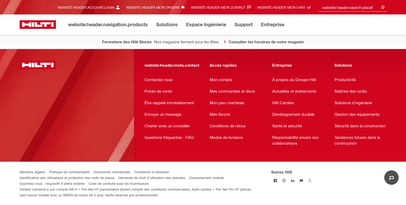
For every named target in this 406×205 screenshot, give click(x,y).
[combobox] (352, 7)
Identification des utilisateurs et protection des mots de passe (67, 178)
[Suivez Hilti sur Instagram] (284, 180)
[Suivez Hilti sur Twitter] (310, 180)
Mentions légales (32, 172)
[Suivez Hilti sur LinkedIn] (292, 180)
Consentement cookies (206, 178)
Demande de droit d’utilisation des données (151, 178)
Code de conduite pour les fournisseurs (118, 183)
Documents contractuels (111, 172)
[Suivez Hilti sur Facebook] (275, 180)
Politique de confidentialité (69, 172)
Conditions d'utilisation (151, 172)
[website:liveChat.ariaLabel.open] (391, 177)
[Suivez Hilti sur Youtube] (301, 180)
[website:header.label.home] (38, 24)
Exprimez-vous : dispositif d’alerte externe (52, 183)
